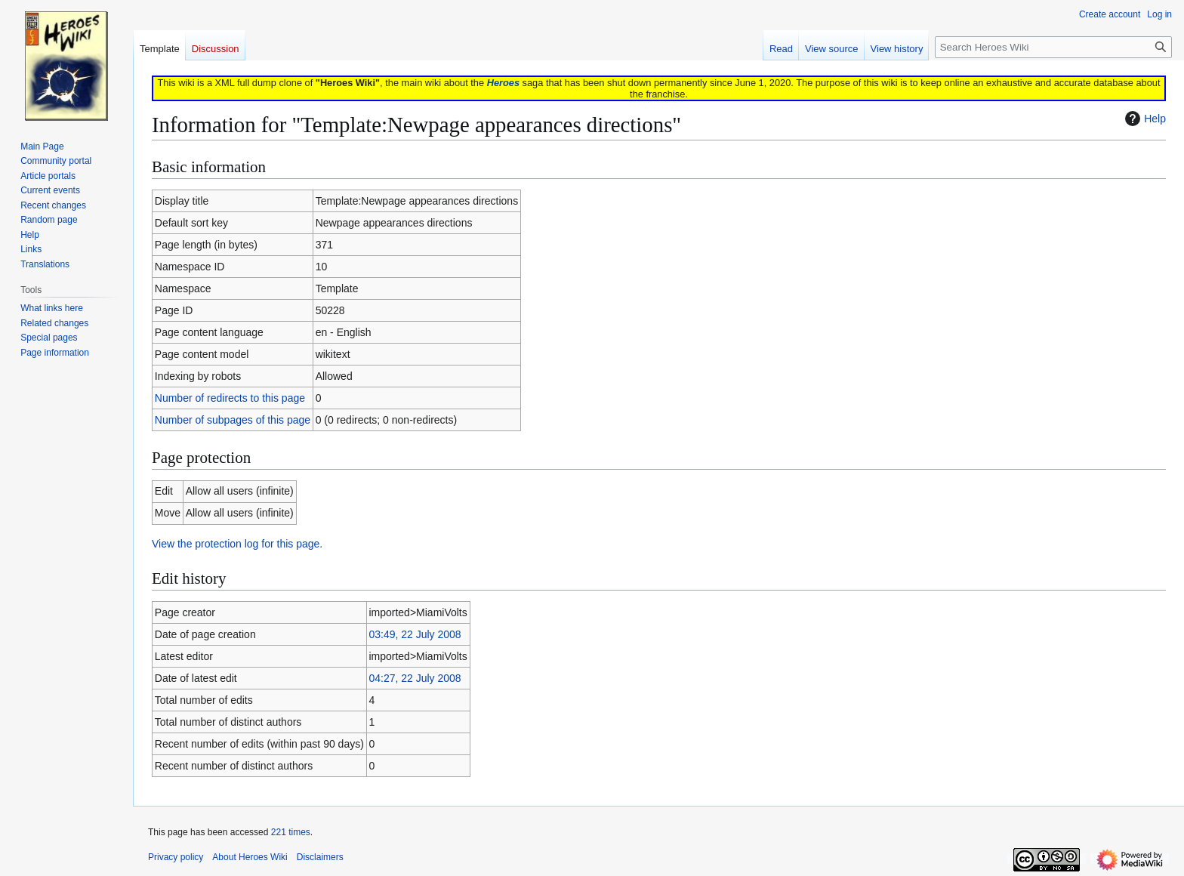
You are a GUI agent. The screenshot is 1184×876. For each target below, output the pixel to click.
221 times (290, 832)
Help (1143, 118)
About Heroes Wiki (249, 857)
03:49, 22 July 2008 (414, 634)
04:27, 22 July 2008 (414, 678)
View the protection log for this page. (237, 544)
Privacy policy (175, 857)
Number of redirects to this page (230, 398)
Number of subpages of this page (232, 420)
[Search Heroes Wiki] (1053, 47)
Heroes (503, 82)
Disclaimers (320, 857)
